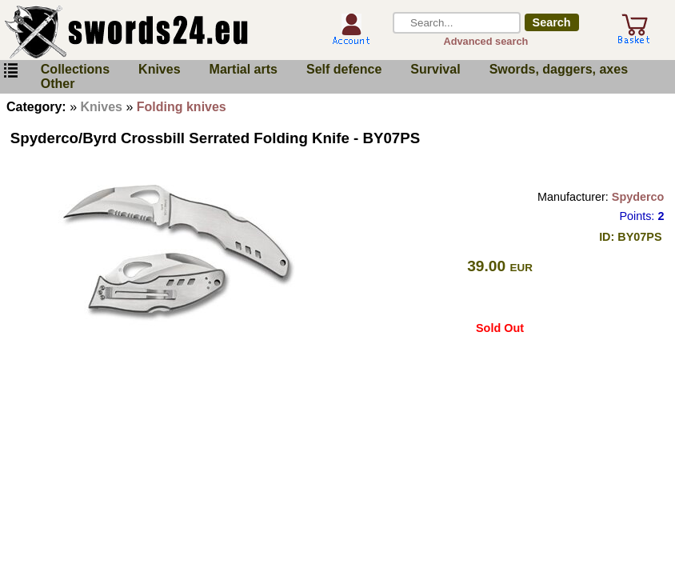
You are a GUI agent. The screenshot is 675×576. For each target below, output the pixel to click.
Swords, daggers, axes (558, 69)
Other (58, 83)
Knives (159, 69)
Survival (435, 69)
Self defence (343, 69)
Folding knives (181, 107)
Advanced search (485, 41)
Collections (75, 69)
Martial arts (244, 69)
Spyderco (638, 196)
